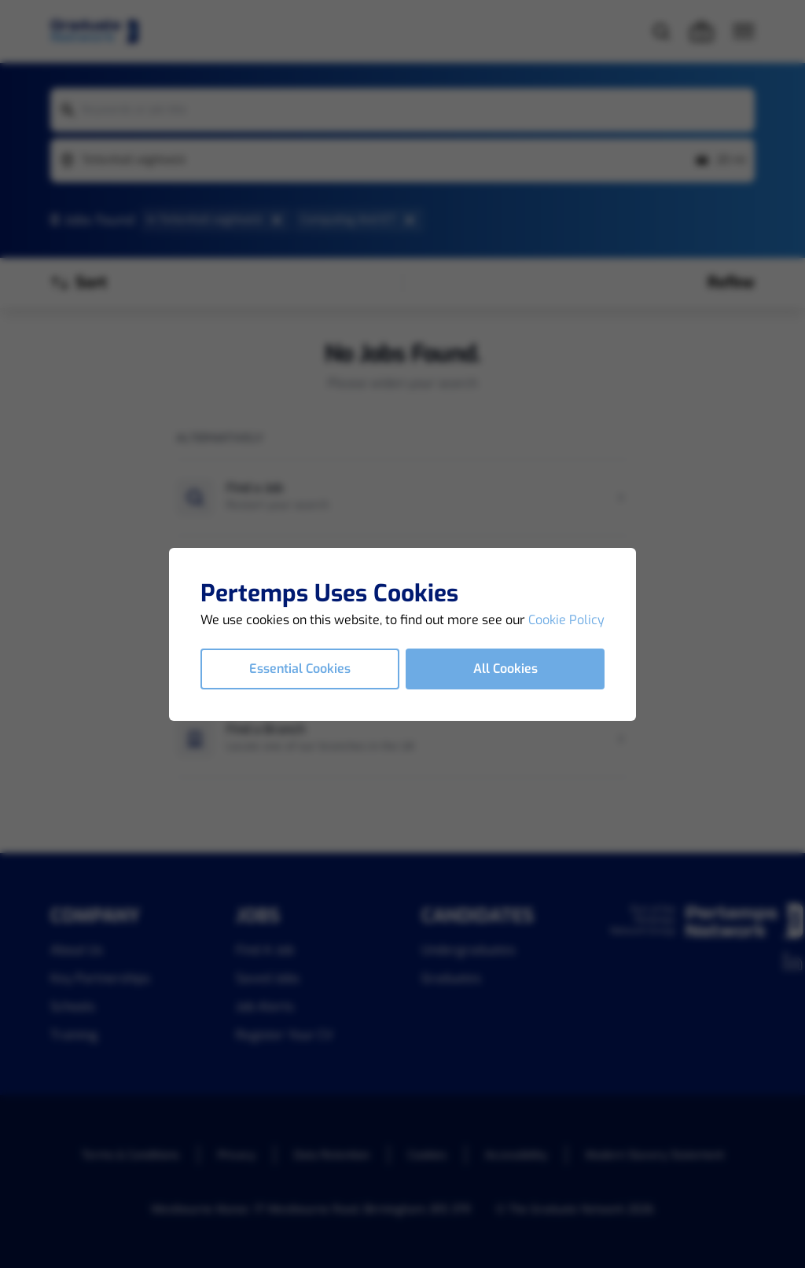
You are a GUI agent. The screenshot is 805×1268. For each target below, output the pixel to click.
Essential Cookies (300, 668)
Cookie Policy (566, 620)
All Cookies (505, 668)
